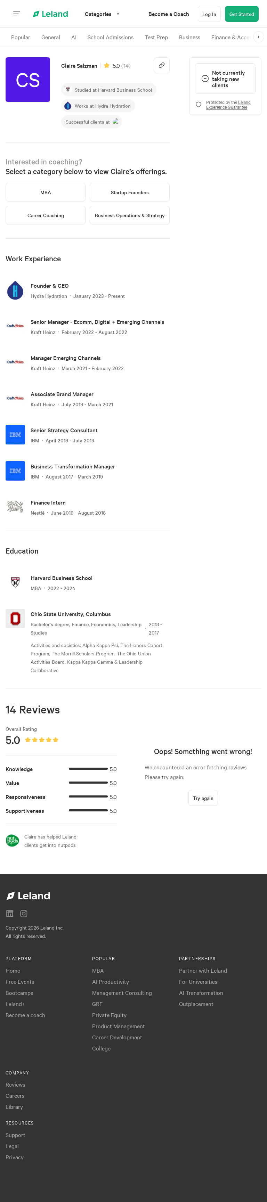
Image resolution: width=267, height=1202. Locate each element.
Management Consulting (122, 992)
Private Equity (109, 1015)
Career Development (117, 1037)
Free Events (20, 981)
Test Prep (156, 37)
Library (14, 1106)
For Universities (198, 981)
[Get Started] (242, 14)
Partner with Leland (203, 970)
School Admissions (111, 37)
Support (15, 1134)
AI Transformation (201, 992)
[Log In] (209, 14)
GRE (97, 1003)
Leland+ (15, 1003)
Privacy (15, 1157)
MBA (98, 970)
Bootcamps (19, 992)
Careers (15, 1095)
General (50, 37)
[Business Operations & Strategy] (130, 215)
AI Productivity (110, 981)
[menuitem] (169, 13)
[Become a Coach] (169, 13)
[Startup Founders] (130, 192)
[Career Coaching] (46, 215)
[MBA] (46, 192)
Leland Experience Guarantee (228, 104)
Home (13, 970)
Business (189, 37)
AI (73, 37)
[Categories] (103, 13)
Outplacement (196, 1003)
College (101, 1048)
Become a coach (25, 1015)
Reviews (15, 1084)
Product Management (118, 1026)
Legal (12, 1146)
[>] (258, 36)
